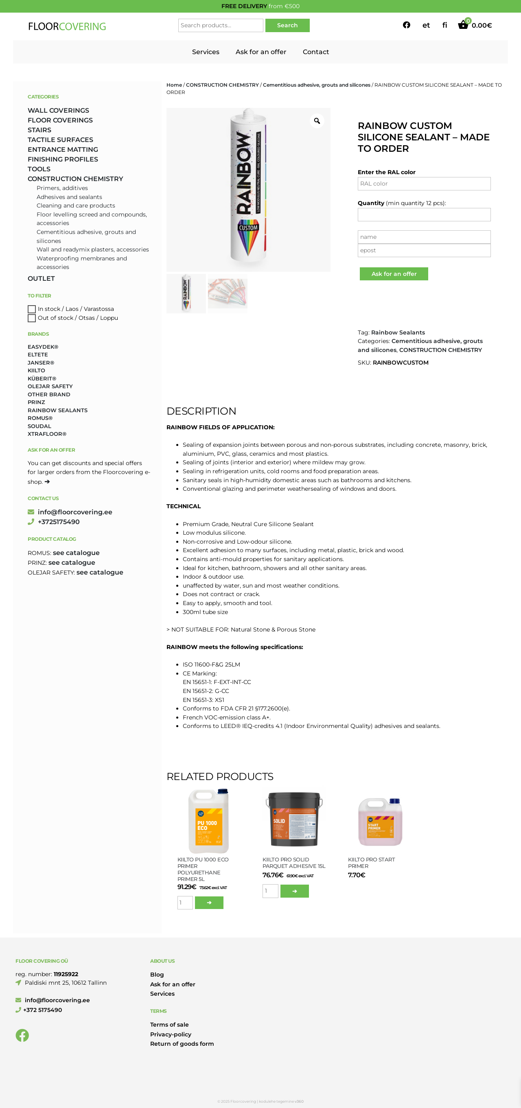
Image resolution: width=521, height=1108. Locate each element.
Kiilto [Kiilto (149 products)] (36, 370)
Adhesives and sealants (69, 197)
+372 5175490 (38, 1010)
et (426, 25)
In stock (49, 309)
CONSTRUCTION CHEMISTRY (222, 85)
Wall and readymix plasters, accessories (93, 249)
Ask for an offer (261, 52)
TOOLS (39, 169)
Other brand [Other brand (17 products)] (49, 394)
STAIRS (39, 130)
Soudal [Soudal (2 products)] (39, 426)
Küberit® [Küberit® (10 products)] (42, 378)
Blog (157, 974)
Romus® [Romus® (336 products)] (40, 418)
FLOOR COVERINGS (60, 120)
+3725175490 (54, 522)
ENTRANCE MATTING (63, 149)
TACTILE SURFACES (60, 140)
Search (287, 25)
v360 (299, 1101)
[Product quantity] (185, 902)
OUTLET (41, 278)
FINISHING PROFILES (63, 159)
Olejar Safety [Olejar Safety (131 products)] (50, 386)
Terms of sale (169, 1024)
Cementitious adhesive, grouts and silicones (316, 85)
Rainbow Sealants (398, 332)
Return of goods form (182, 1043)
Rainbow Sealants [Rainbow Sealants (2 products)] (58, 410)
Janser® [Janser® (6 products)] (41, 362)
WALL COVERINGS (58, 110)
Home (174, 85)
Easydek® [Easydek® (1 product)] (43, 346)
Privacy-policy (170, 1034)
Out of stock (55, 317)
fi (444, 25)
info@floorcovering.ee (70, 512)
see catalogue (76, 553)
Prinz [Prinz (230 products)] (36, 402)
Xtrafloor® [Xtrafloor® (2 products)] (47, 434)
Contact (316, 52)
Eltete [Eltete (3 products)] (38, 354)
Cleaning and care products (76, 205)
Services (205, 52)
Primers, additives (62, 188)
